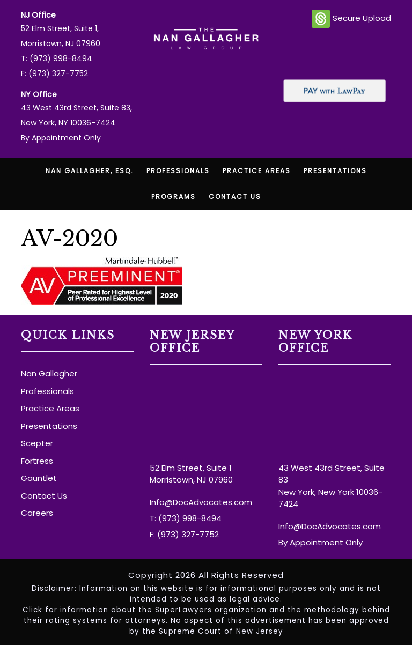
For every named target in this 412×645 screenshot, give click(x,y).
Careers (37, 512)
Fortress (37, 460)
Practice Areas (257, 170)
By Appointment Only (61, 137)
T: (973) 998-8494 (56, 58)
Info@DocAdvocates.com (201, 502)
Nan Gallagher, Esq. (90, 170)
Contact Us (235, 196)
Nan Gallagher (49, 373)
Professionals (178, 170)
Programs (173, 196)
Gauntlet (39, 478)
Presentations (335, 170)
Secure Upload (351, 19)
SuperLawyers (183, 610)
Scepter (37, 443)
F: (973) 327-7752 (54, 73)
